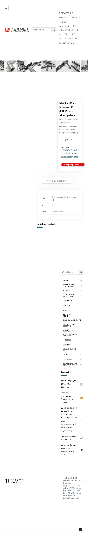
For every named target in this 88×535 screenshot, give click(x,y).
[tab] (57, 175)
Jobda (78, 151)
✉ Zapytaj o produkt (75, 159)
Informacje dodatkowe (56, 175)
